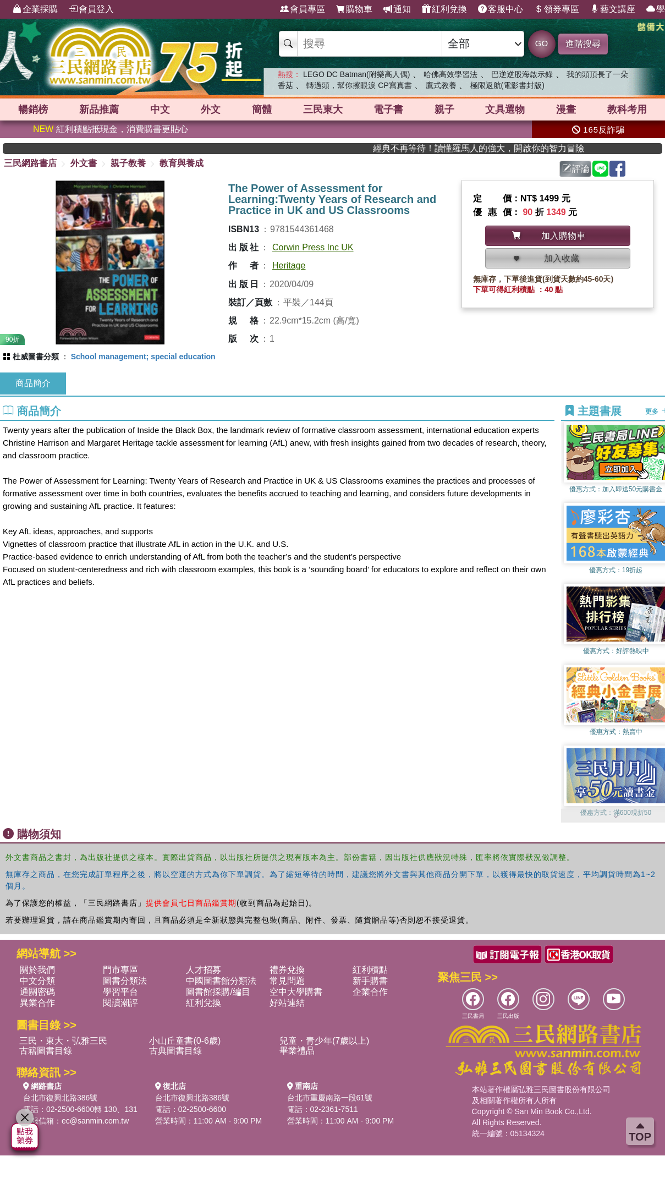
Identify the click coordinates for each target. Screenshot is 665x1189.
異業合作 (37, 1002)
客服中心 (500, 9)
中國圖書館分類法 (221, 980)
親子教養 (128, 163)
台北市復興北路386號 (60, 1097)
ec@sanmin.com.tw (95, 1120)
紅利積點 (370, 969)
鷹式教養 (441, 85)
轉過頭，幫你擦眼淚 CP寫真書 (358, 85)
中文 (160, 109)
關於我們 (37, 969)
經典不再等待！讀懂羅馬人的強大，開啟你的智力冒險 (500, 148)
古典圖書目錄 (175, 1050)
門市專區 (120, 969)
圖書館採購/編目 (218, 991)
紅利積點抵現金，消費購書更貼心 (110, 129)
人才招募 (203, 969)
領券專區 (556, 9)
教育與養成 (182, 163)
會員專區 (302, 9)
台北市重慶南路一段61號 (330, 1097)
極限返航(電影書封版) (507, 85)
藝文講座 (612, 9)
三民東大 (323, 109)
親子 (444, 109)
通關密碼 (37, 991)
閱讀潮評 (120, 1002)
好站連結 (287, 1002)
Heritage (288, 265)
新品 (99, 109)
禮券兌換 (287, 969)
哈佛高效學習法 (450, 74)
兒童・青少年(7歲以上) (324, 1040)
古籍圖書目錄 (45, 1050)
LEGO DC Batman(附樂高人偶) (356, 74)
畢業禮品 (297, 1050)
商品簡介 (33, 383)
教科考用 (627, 109)
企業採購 (35, 9)
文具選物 (505, 109)
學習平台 (120, 991)
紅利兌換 (444, 9)
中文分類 (37, 980)
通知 (397, 9)
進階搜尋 (583, 43)
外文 (211, 109)
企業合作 (370, 991)
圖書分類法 (125, 980)
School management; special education (143, 356)
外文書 (83, 163)
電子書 (388, 109)
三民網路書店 (30, 163)
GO (541, 43)
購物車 (354, 9)
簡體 (262, 109)
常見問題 (287, 980)
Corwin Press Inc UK (313, 247)
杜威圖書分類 (36, 356)
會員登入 (91, 9)
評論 (576, 168)
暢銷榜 (33, 109)
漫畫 (566, 109)
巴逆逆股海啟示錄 (522, 74)
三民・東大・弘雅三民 (63, 1040)
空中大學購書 (296, 991)
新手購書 (370, 980)
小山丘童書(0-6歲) (185, 1040)
